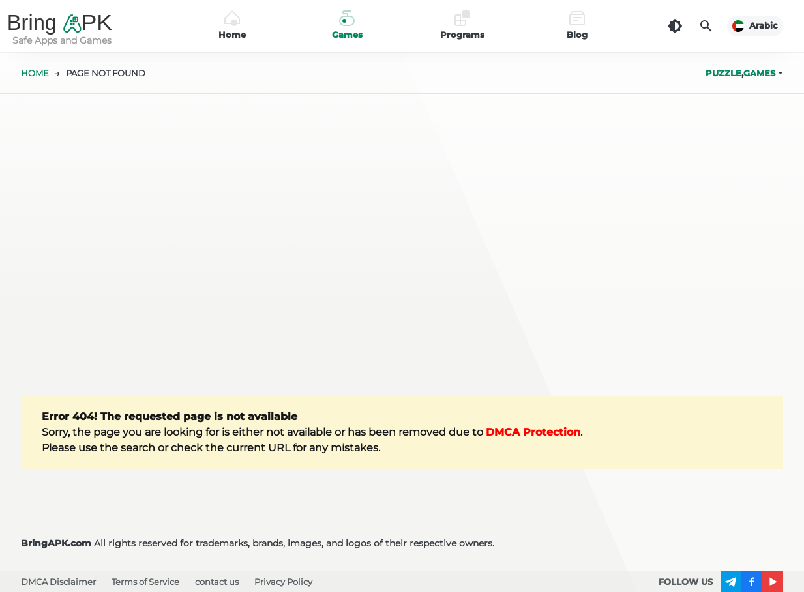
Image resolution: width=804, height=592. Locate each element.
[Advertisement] (402, 245)
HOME (35, 73)
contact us (217, 581)
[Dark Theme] (675, 26)
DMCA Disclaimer (58, 581)
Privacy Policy (283, 581)
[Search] (706, 26)
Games (759, 73)
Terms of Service (145, 581)
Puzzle (723, 73)
